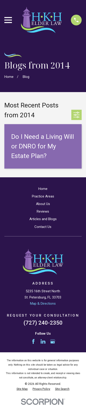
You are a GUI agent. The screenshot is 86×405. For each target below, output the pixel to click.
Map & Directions (43, 303)
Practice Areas (43, 196)
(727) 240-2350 (43, 323)
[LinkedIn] (43, 341)
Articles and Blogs (43, 219)
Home (42, 189)
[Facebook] (33, 341)
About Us (43, 204)
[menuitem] (22, 389)
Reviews (43, 211)
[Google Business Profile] (52, 341)
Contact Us (42, 227)
